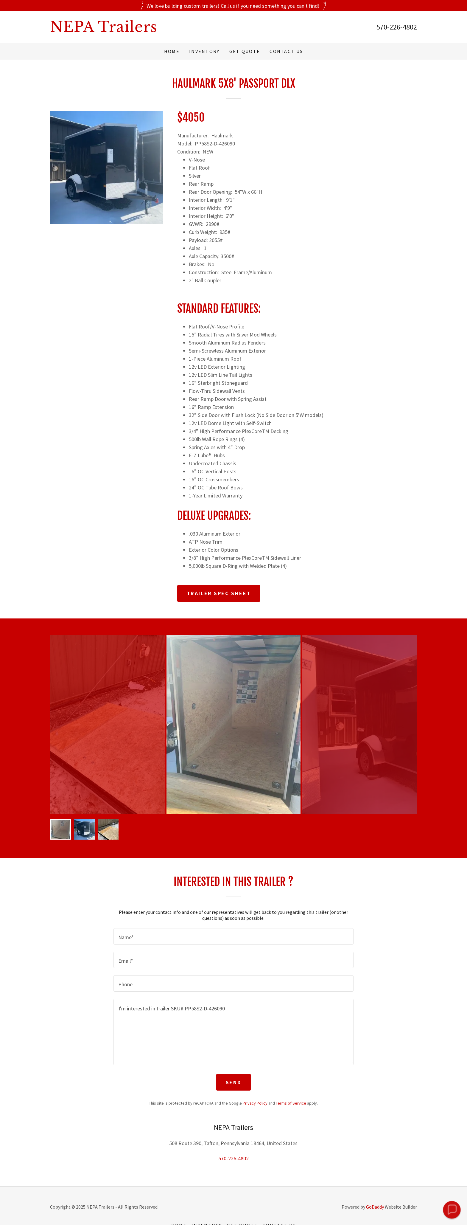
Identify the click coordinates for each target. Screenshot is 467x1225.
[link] (142, 30)
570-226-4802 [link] (396, 27)
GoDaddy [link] (375, 1207)
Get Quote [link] (244, 51)
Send (233, 1082)
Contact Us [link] (286, 51)
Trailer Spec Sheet (219, 593)
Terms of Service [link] (291, 1103)
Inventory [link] (204, 51)
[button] (451, 1209)
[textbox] (233, 936)
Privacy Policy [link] (255, 1103)
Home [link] (172, 51)
